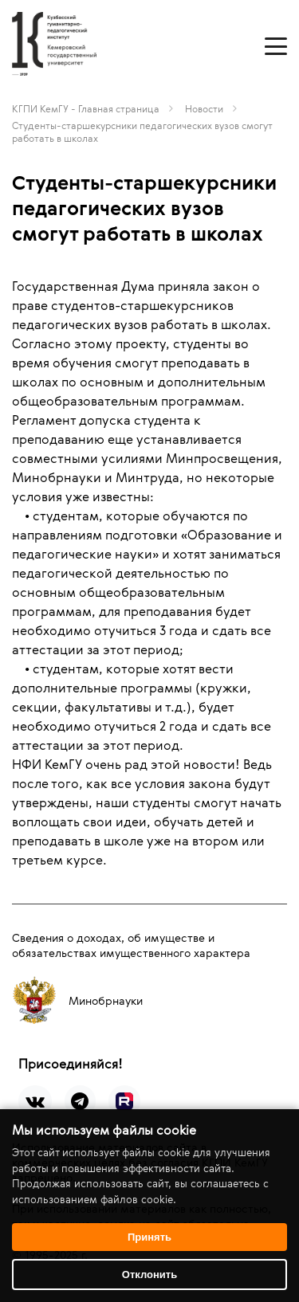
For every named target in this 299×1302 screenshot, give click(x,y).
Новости (204, 108)
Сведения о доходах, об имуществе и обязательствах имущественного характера (131, 945)
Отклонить (149, 1274)
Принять (149, 1237)
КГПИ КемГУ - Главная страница (85, 108)
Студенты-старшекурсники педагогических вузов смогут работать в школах (142, 131)
